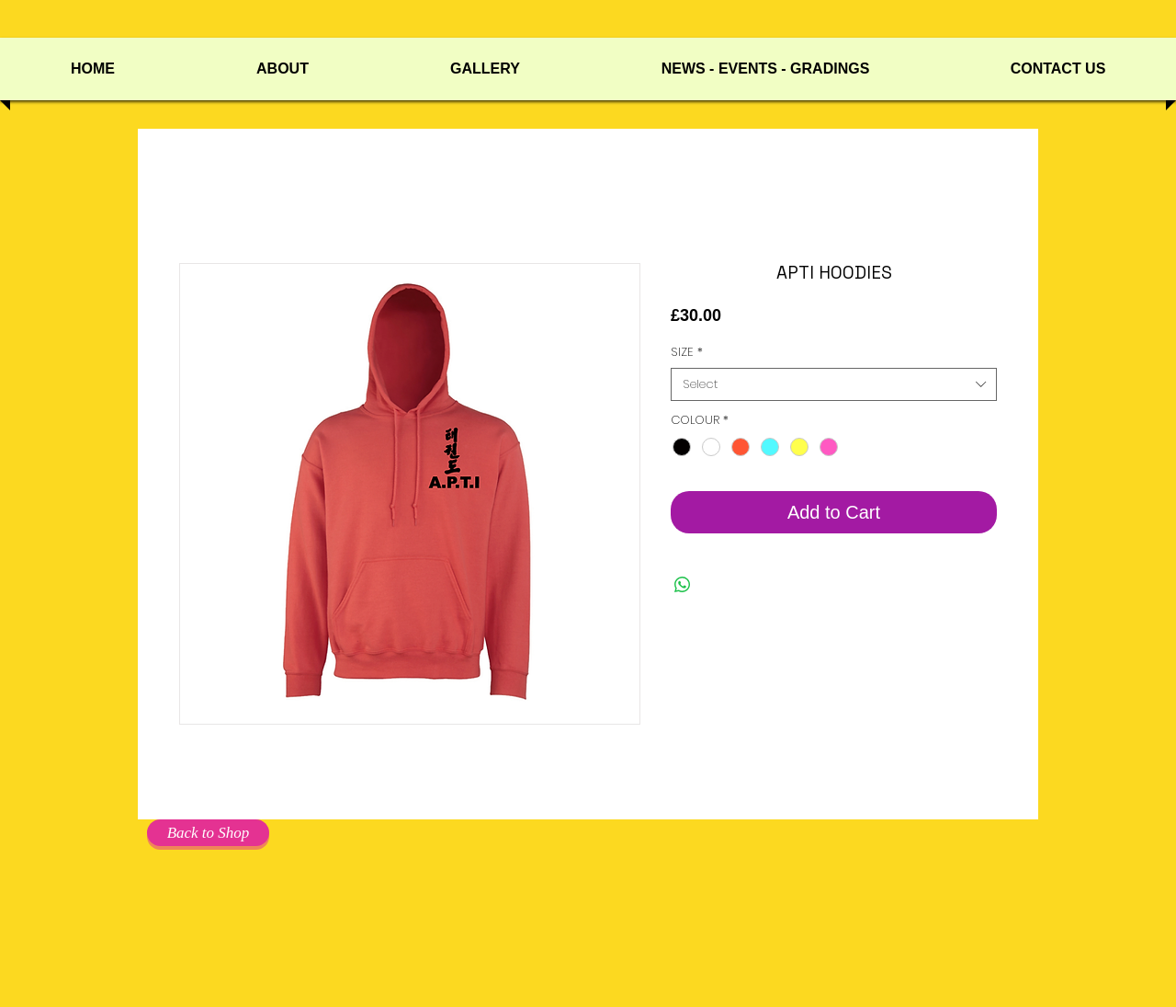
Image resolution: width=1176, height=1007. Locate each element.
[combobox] (834, 384)
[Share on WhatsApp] (683, 585)
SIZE (687, 352)
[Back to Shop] (208, 832)
